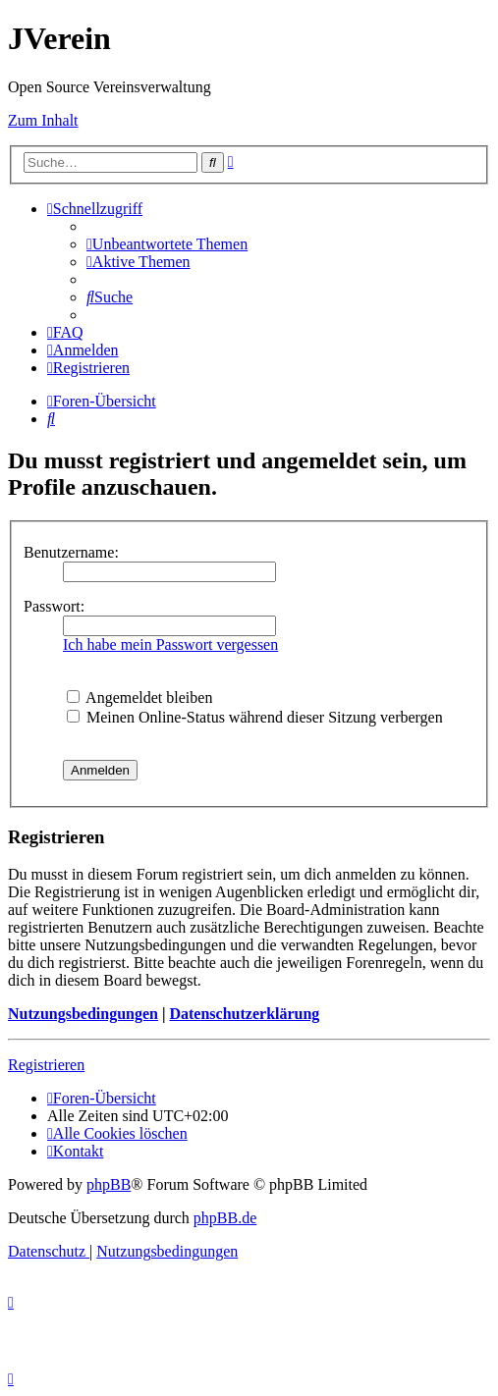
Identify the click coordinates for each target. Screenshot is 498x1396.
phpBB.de (225, 1217)
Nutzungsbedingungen (83, 1013)
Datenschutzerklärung (244, 1013)
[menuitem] (167, 244)
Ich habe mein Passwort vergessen (170, 644)
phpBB (108, 1184)
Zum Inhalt (43, 120)
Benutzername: (71, 552)
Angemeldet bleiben (139, 697)
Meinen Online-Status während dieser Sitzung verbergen (255, 717)
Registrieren (46, 1064)
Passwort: (54, 606)
